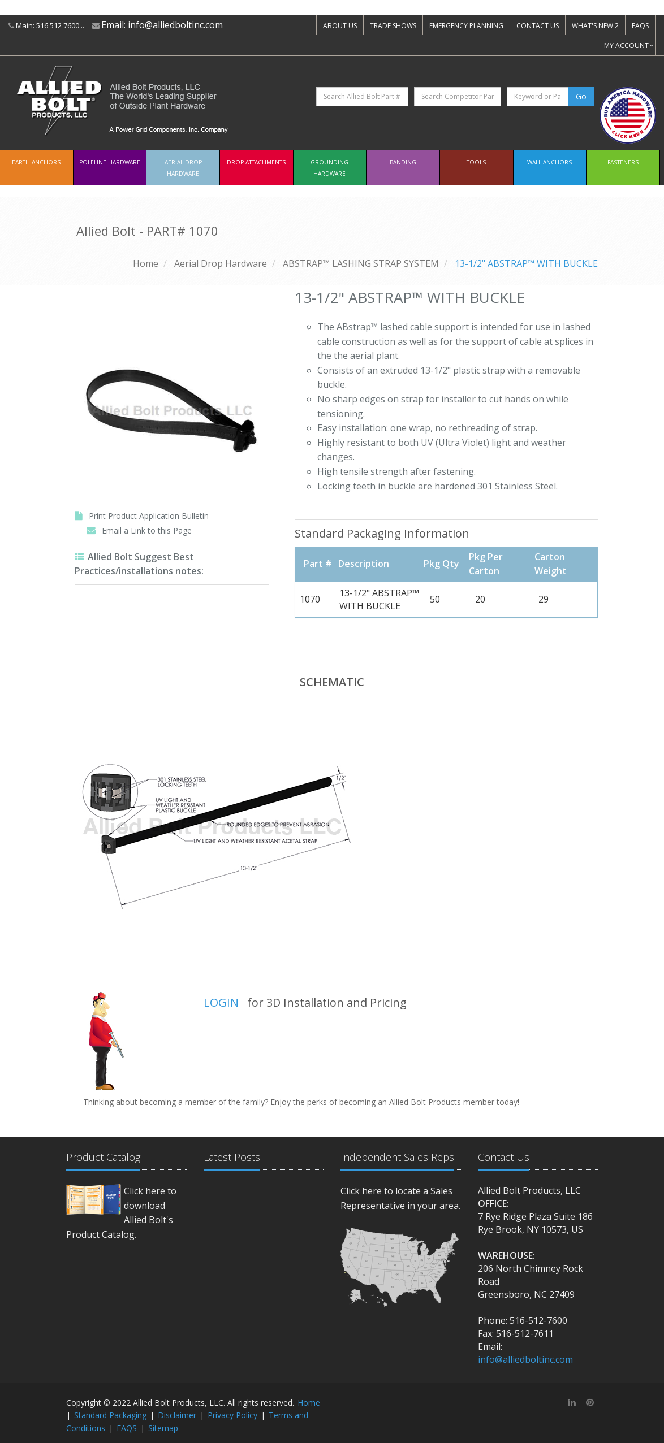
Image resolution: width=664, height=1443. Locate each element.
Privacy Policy (232, 1415)
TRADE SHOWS (393, 26)
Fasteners (623, 162)
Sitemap (163, 1428)
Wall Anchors (549, 162)
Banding (403, 162)
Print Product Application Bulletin (149, 515)
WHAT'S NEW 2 (595, 26)
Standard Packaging (110, 1415)
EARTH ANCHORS (36, 162)
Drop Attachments (256, 162)
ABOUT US (340, 26)
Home (145, 263)
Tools (476, 162)
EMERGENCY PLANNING (466, 26)
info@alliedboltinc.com (175, 25)
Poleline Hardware (109, 162)
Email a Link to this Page (147, 530)
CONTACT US (537, 26)
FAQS (640, 26)
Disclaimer (177, 1415)
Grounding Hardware (329, 167)
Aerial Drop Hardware (183, 167)
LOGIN (221, 1002)
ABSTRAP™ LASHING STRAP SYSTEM (361, 263)
